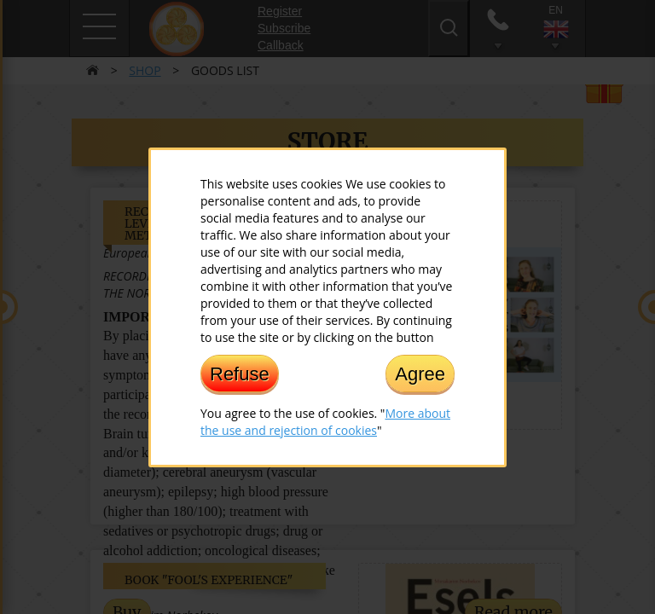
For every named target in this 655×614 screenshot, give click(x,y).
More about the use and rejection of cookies (325, 420)
